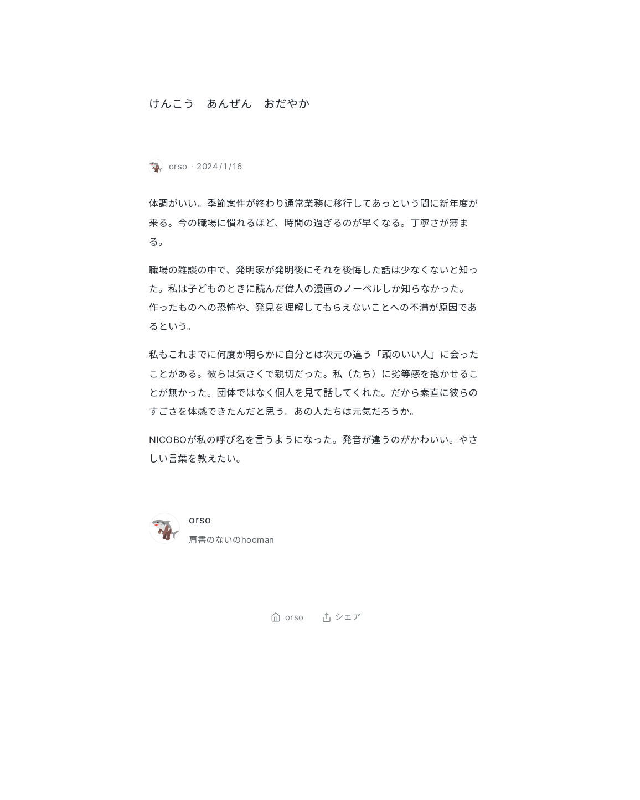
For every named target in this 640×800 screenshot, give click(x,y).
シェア (341, 617)
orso (200, 520)
